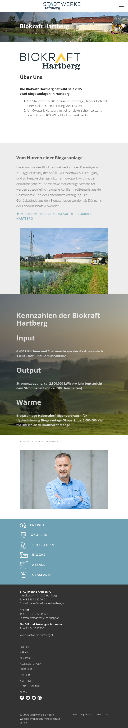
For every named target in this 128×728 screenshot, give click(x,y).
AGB (75, 714)
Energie (32, 525)
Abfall (32, 565)
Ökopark (33, 535)
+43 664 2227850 (33, 628)
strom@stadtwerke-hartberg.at (41, 617)
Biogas (32, 555)
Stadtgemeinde (30, 686)
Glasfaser (36, 575)
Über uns (26, 669)
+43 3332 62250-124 (35, 613)
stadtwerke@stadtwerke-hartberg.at (44, 603)
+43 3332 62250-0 (34, 599)
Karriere (25, 675)
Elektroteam (37, 545)
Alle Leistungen (31, 663)
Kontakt (25, 680)
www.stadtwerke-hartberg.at (36, 635)
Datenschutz (101, 714)
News (23, 692)
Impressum (86, 714)
